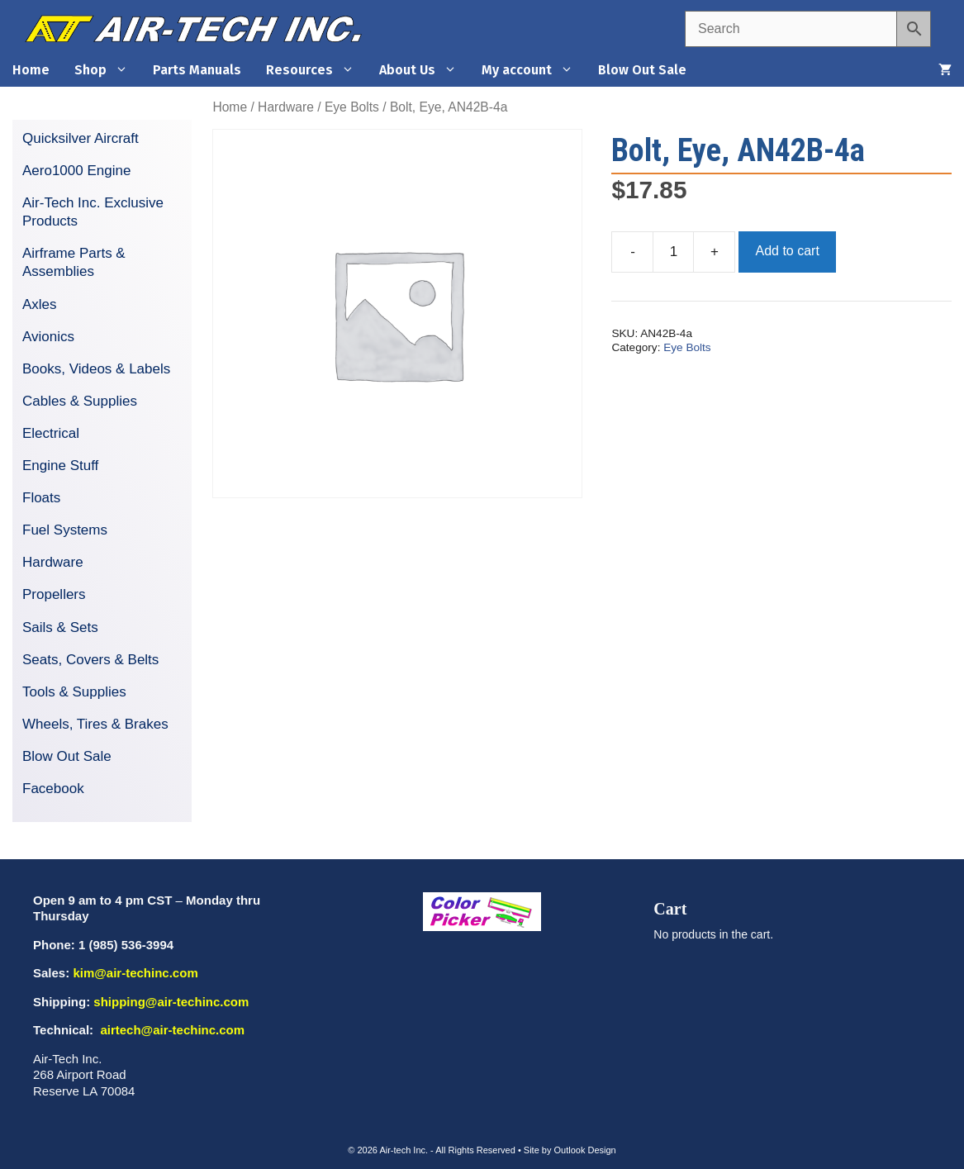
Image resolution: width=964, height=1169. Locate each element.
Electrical (50, 433)
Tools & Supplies (74, 692)
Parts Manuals (197, 70)
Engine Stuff (60, 465)
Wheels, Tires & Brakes (95, 724)
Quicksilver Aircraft (80, 138)
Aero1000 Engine (76, 170)
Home (31, 70)
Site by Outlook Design (570, 1150)
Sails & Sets (60, 627)
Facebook (53, 788)
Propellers (54, 594)
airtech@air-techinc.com (171, 1030)
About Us (424, 70)
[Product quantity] (673, 252)
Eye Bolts (352, 107)
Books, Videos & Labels (96, 369)
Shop (107, 70)
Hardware (286, 107)
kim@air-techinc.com (135, 973)
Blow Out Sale (642, 70)
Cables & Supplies (79, 401)
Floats (41, 498)
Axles (39, 304)
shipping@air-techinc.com (171, 1002)
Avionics (48, 337)
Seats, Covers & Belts (90, 660)
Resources (316, 70)
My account (534, 70)
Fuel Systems (64, 530)
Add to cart (787, 251)
